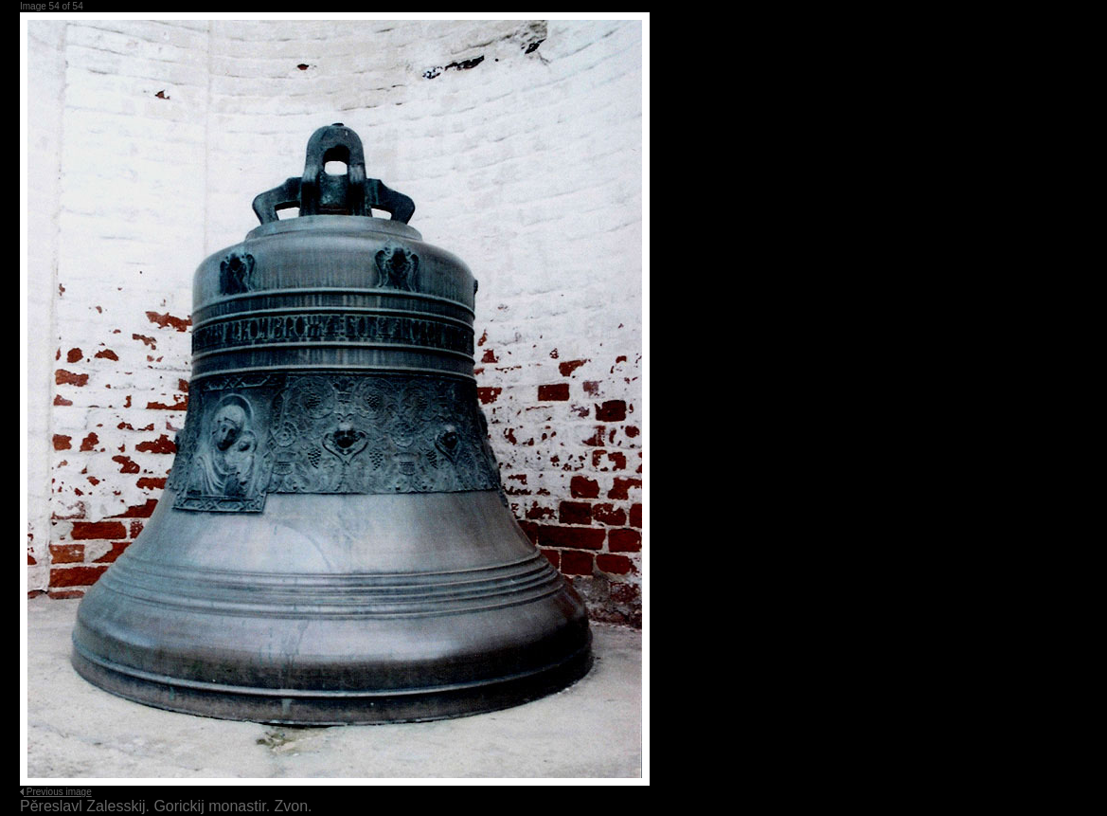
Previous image (59, 792)
